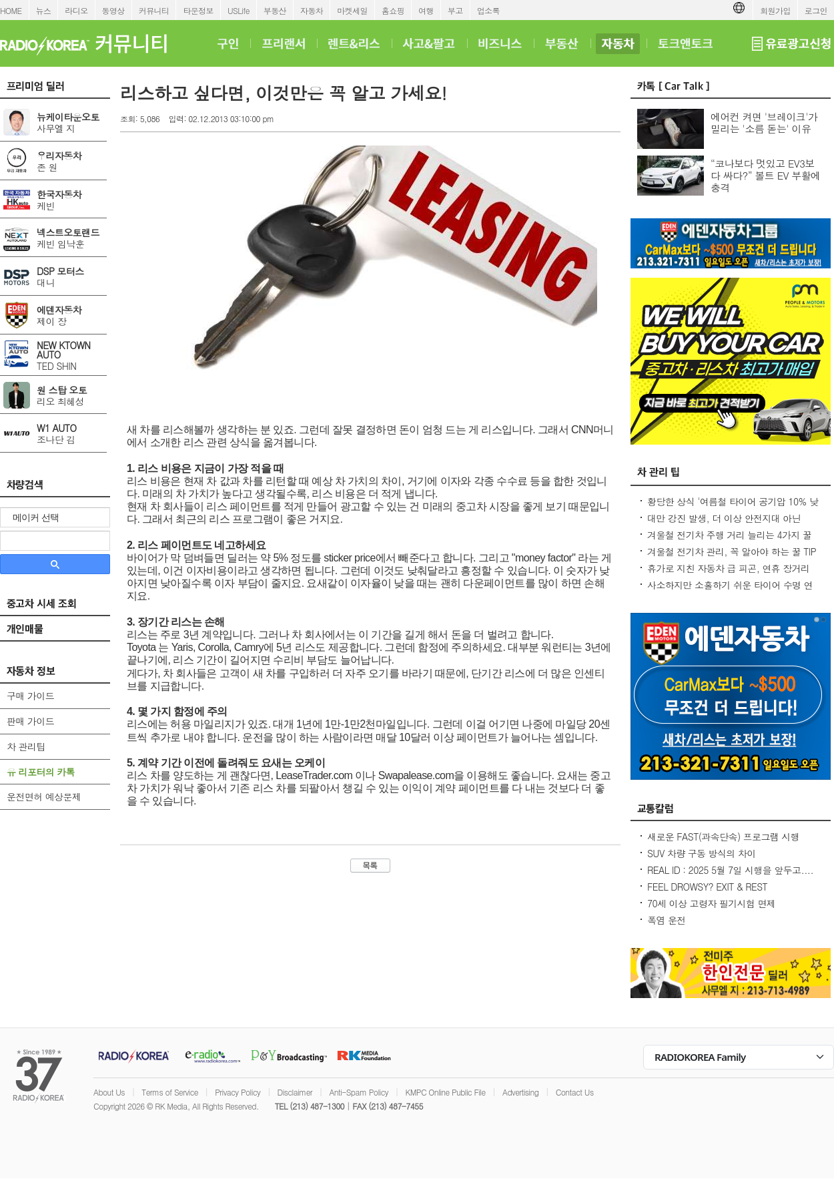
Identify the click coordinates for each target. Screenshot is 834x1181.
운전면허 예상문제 (44, 796)
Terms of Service (169, 1092)
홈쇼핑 (393, 10)
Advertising (520, 1092)
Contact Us (575, 1092)
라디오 (76, 10)
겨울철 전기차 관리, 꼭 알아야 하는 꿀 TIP (731, 551)
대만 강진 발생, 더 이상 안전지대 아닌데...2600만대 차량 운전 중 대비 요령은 (727, 524)
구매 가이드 (30, 695)
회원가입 (775, 10)
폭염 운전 (666, 920)
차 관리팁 (26, 746)
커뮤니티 (154, 10)
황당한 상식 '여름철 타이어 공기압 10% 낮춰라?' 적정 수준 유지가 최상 (732, 508)
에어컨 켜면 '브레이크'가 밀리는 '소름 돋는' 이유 (764, 122)
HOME (11, 10)
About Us (109, 1092)
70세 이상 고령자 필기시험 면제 (711, 903)
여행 (426, 10)
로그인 (816, 10)
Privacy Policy (237, 1092)
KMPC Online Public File (445, 1092)
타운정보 (198, 10)
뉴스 (43, 10)
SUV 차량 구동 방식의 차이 (701, 853)
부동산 (275, 10)
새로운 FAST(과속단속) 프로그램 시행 (723, 836)
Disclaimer (295, 1092)
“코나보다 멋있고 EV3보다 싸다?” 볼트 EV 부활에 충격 (766, 175)
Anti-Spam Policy (358, 1092)
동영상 (113, 10)
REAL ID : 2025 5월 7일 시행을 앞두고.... (730, 870)
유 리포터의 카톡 (41, 771)
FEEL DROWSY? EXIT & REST (707, 886)
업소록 (488, 10)
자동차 (311, 10)
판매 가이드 (30, 721)
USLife (239, 10)
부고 (455, 10)
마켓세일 (352, 10)
